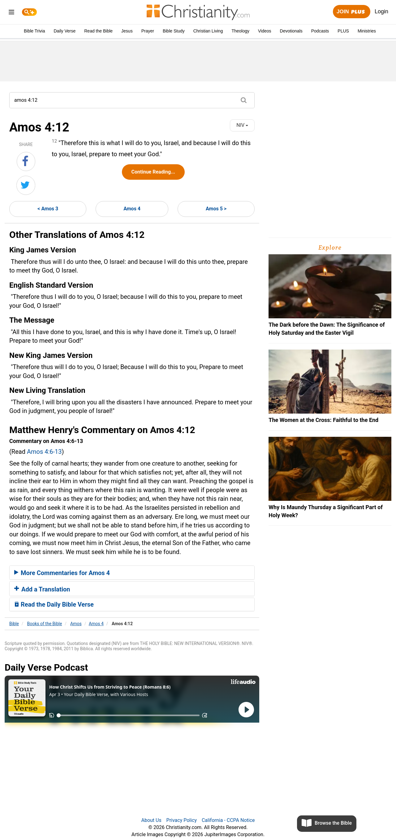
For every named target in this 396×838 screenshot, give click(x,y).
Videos (264, 30)
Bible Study (174, 30)
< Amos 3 (47, 209)
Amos (76, 623)
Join (351, 12)
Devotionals (291, 30)
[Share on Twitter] (25, 185)
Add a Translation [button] (42, 589)
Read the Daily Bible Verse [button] (54, 604)
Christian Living (208, 30)
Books (44, 623)
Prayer (147, 30)
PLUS (343, 30)
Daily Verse (64, 30)
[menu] (11, 13)
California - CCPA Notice (228, 820)
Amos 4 (131, 209)
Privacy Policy (181, 820)
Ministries (367, 30)
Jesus (127, 30)
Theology (240, 30)
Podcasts (320, 30)
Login (381, 11)
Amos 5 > (216, 209)
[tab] (132, 572)
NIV (242, 125)
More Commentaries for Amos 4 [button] (62, 573)
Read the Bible (98, 30)
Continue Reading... (153, 172)
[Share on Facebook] (26, 161)
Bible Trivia (34, 30)
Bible (14, 623)
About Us (151, 820)
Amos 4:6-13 (44, 451)
